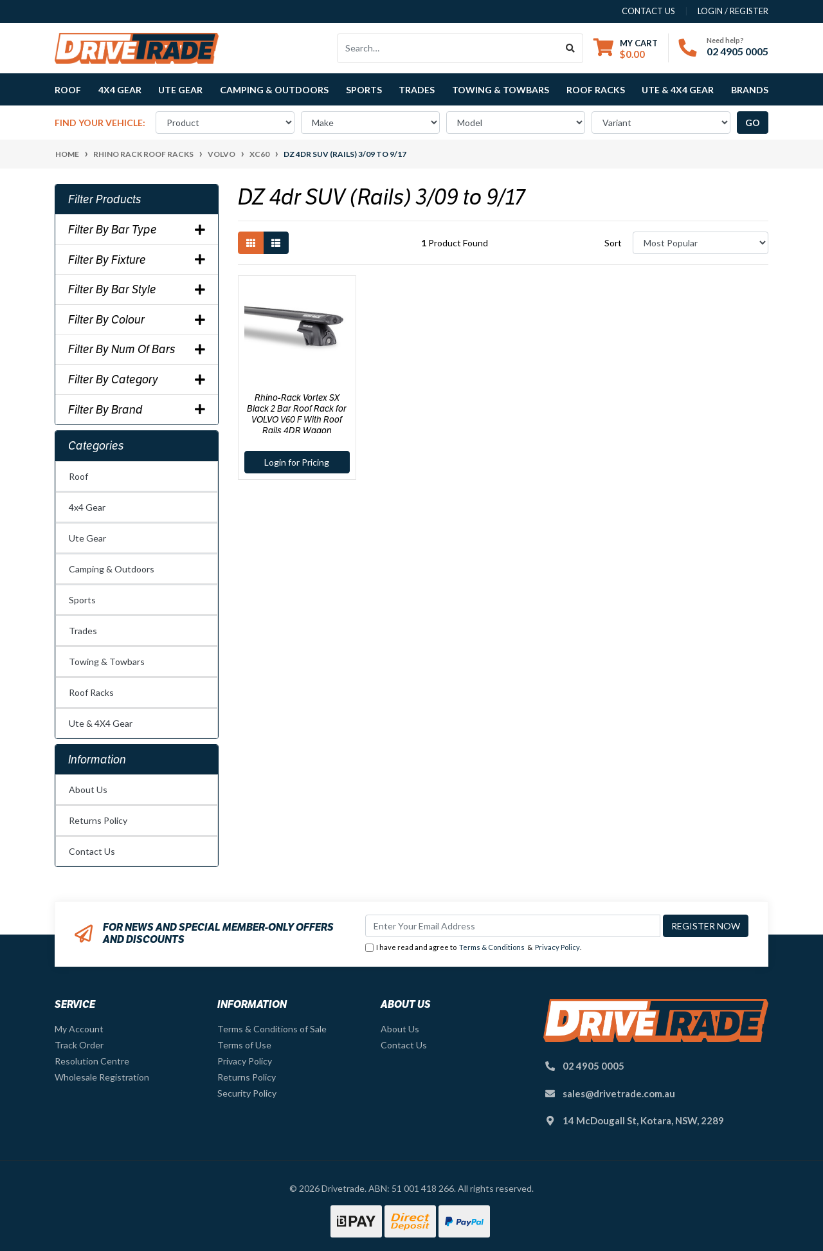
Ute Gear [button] (180, 89)
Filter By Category (136, 379)
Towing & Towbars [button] (500, 89)
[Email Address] (512, 926)
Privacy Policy (557, 947)
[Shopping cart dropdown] (625, 48)
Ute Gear (87, 538)
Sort (613, 242)
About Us (88, 789)
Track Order (79, 1044)
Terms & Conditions (492, 947)
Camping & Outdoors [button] (274, 89)
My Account (79, 1028)
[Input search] (448, 48)
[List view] (276, 243)
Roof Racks (91, 692)
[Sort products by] (700, 243)
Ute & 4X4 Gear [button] (678, 89)
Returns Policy (98, 820)
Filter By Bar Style (136, 289)
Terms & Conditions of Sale (272, 1028)
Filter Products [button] (104, 199)
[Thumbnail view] (251, 243)
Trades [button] (417, 89)
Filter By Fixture (136, 260)
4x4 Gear (87, 507)
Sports (82, 599)
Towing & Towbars (107, 661)
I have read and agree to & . (473, 947)
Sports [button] (364, 89)
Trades (83, 630)
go (752, 122)
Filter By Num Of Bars (136, 349)
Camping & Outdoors (111, 568)
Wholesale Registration (102, 1077)
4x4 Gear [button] (119, 89)
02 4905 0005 (737, 51)
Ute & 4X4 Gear (100, 723)
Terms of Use (244, 1044)
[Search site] (570, 48)
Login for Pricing (296, 462)
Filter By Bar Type (136, 230)
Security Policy (246, 1093)
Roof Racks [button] (595, 89)
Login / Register (733, 11)
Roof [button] (68, 89)
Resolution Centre (92, 1060)
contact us (648, 11)
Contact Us (92, 851)
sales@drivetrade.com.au (619, 1093)
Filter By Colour (136, 320)
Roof (78, 476)
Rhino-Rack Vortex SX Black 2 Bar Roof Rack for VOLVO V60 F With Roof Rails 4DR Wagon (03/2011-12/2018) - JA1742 (297, 419)
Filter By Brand (136, 410)
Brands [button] (749, 89)
